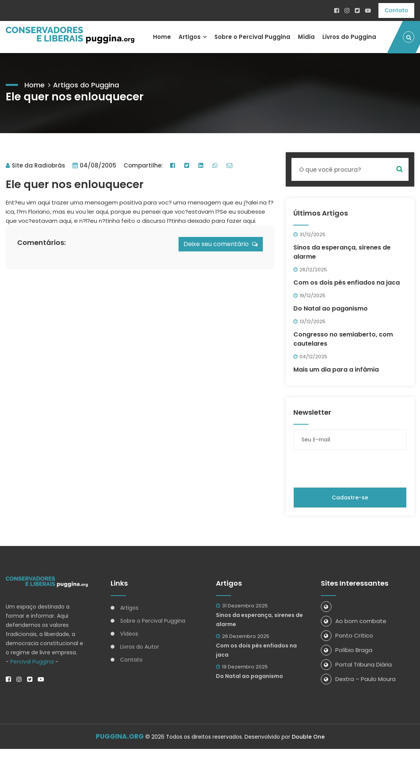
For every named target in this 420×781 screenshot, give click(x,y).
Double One (308, 737)
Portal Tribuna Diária (356, 664)
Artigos (189, 37)
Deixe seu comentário (220, 244)
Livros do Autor (139, 647)
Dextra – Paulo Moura (358, 679)
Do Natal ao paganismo (330, 308)
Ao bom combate (353, 621)
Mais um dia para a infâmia (336, 369)
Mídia (306, 37)
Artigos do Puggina (86, 85)
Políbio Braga (346, 650)
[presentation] (351, 468)
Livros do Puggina (349, 37)
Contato (396, 10)
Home (162, 37)
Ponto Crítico (347, 635)
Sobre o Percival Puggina (252, 37)
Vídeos (129, 634)
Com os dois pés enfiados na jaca (346, 282)
